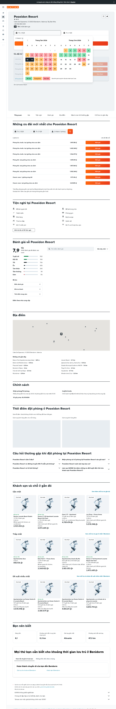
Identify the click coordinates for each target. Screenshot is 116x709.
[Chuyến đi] (3, 40)
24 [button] (27, 69)
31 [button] (27, 73)
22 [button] (50, 64)
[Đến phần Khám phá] (3, 26)
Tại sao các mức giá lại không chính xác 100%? (62, 699)
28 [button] (46, 69)
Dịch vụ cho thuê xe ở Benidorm (26, 670)
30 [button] (55, 69)
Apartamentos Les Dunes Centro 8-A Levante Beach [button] (25, 600)
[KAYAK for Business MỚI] (3, 34)
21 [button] (45, 64)
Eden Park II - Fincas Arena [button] (46, 559)
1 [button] (50, 50)
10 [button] (27, 60)
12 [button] (36, 60)
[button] (114, 2)
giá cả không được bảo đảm (47, 687)
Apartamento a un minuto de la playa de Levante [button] (96, 600)
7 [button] (45, 55)
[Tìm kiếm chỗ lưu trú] (3, 17)
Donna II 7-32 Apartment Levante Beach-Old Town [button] (48, 517)
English (73, 2)
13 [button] (41, 60)
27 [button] (41, 69)
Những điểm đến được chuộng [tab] (45, 659)
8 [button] (50, 55)
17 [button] (27, 64)
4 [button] (79, 50)
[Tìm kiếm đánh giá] (72, 249)
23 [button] (55, 64)
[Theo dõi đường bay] (3, 30)
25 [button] (32, 69)
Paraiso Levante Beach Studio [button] (23, 516)
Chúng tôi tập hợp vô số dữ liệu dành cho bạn (62, 696)
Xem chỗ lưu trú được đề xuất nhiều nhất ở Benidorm (93, 576)
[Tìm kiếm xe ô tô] (3, 21)
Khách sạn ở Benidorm (53, 670)
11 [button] (32, 60)
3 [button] (27, 55)
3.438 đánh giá (25, 27)
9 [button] (54, 55)
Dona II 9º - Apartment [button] (69, 514)
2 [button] (54, 50)
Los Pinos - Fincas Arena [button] (94, 514)
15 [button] (50, 60)
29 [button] (50, 69)
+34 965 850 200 (20, 24)
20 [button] (41, 64)
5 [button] (36, 55)
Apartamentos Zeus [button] (20, 559)
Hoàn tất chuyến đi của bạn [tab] (24, 659)
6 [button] (41, 55)
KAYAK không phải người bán (62, 692)
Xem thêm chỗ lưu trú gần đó (101, 491)
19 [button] (36, 64)
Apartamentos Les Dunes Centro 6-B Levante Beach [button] (73, 600)
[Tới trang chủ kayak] (13, 7)
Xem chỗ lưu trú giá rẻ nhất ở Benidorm (97, 534)
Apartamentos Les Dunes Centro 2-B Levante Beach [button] (49, 602)
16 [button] (55, 60)
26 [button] (36, 69)
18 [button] (32, 64)
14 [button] (45, 60)
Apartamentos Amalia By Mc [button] (71, 559)
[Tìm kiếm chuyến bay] (3, 13)
